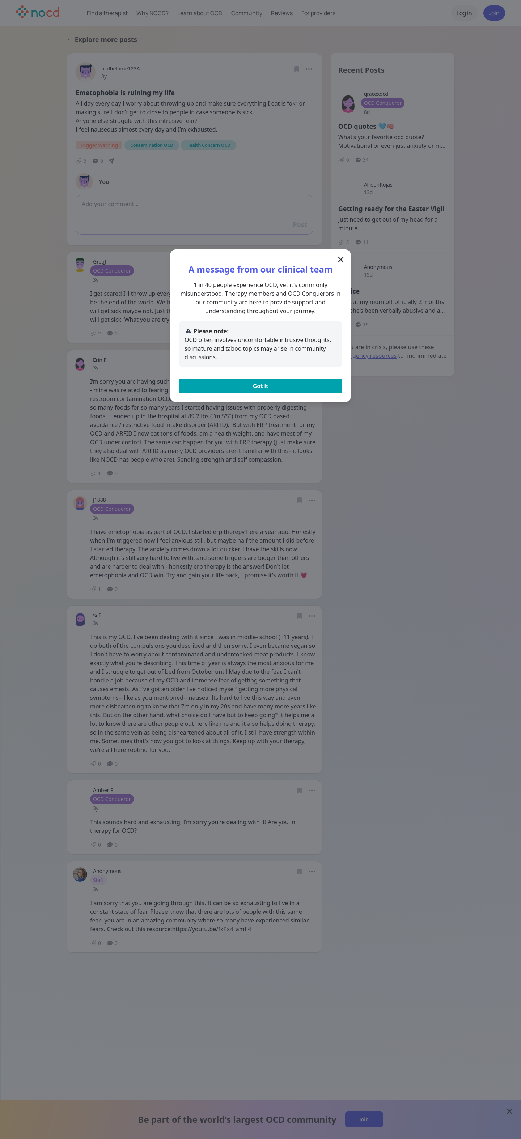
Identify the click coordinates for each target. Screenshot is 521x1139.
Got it (260, 386)
